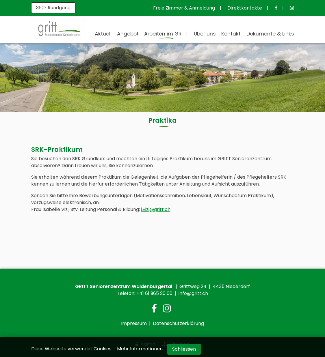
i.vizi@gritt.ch (155, 209)
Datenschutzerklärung (178, 323)
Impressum (134, 323)
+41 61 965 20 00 (154, 293)
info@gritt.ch (193, 293)
